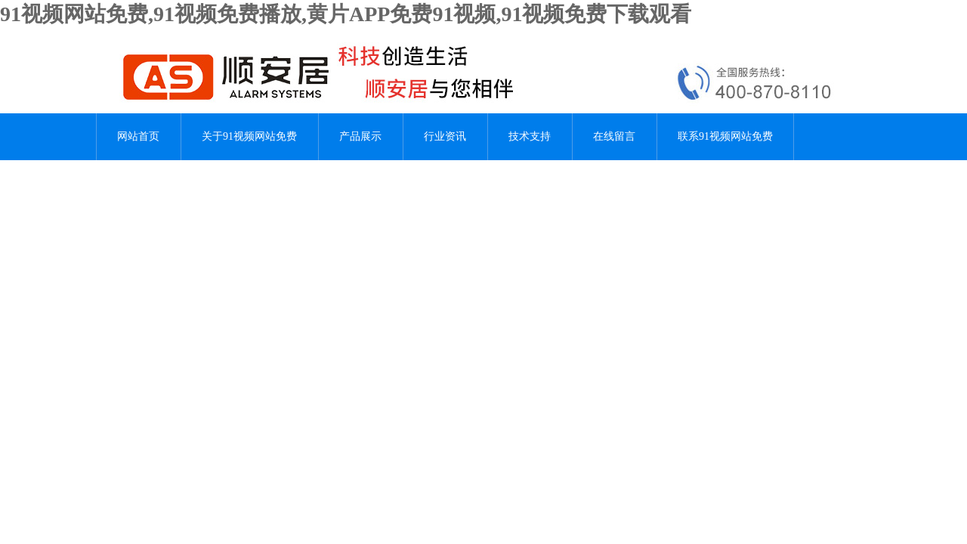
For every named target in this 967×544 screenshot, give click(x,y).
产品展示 (360, 136)
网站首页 (138, 136)
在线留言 (614, 136)
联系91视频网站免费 (725, 136)
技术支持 (529, 136)
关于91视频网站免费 (249, 136)
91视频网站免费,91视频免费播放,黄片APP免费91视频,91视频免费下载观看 (345, 14)
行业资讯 (445, 136)
